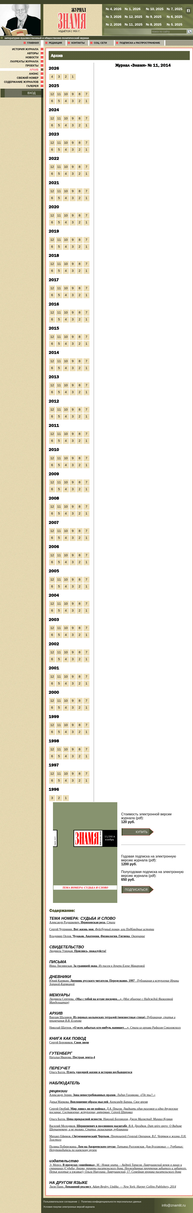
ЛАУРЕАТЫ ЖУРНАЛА (27, 61)
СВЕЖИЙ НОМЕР (30, 77)
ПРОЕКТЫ (35, 65)
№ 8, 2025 (153, 24)
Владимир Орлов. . (97, 936)
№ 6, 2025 (174, 17)
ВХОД (31, 93)
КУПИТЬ (142, 832)
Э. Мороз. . (118, 1168)
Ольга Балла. (90, 1072)
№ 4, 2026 (113, 9)
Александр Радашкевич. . (82, 922)
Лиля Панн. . (112, 1186)
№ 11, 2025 (133, 24)
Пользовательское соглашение (60, 1201)
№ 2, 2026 (113, 24)
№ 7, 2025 (174, 9)
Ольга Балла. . (111, 1119)
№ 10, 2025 (154, 9)
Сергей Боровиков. (69, 1042)
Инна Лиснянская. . (97, 965)
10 (66, 94)
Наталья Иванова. (72, 1057)
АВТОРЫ (35, 53)
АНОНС (36, 73)
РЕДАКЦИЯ (55, 43)
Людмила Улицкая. (77, 951)
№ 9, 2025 (153, 17)
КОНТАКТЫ (78, 43)
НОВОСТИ (35, 57)
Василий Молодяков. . (115, 1127)
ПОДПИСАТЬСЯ (136, 889)
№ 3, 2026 (113, 17)
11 (59, 94)
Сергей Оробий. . (113, 1110)
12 (52, 94)
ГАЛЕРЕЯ (35, 86)
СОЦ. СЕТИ (100, 43)
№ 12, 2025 (133, 17)
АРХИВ (37, 69)
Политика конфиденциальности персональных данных (111, 1201)
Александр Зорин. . (102, 1095)
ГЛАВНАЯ (33, 43)
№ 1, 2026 (132, 9)
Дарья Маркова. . (98, 1101)
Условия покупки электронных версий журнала (69, 1206)
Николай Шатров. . (115, 1027)
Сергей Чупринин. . (101, 929)
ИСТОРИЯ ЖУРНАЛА (28, 49)
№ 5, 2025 (174, 24)
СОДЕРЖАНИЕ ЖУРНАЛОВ (24, 81)
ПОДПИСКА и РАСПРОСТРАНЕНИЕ (140, 43)
